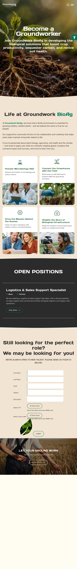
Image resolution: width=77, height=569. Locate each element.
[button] (74, 37)
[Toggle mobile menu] (72, 5)
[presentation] (38, 425)
